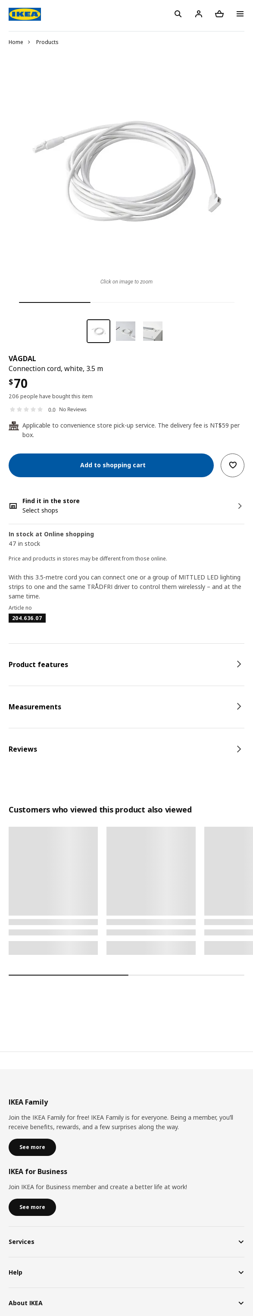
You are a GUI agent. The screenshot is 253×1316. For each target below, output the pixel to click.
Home (16, 42)
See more (32, 1147)
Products (47, 42)
